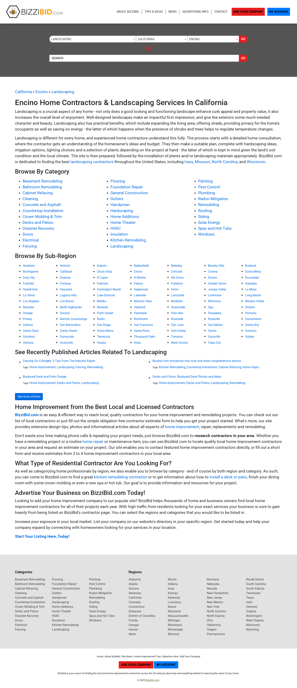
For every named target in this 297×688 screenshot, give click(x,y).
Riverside (177, 319)
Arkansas (135, 593)
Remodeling (208, 204)
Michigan (174, 620)
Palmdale (140, 313)
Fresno (138, 283)
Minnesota (175, 625)
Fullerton (177, 283)
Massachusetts (178, 616)
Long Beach (253, 295)
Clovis (138, 271)
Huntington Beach (109, 289)
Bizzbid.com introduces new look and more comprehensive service (196, 361)
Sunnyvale (67, 336)
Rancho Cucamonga (73, 319)
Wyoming (252, 629)
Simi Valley (178, 331)
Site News (127, 656)
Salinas (28, 325)
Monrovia (214, 301)
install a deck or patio (228, 477)
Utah (249, 602)
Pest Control (209, 187)
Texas (250, 597)
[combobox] (92, 39)
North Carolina (225, 162)
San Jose (177, 325)
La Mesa (251, 289)
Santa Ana (252, 325)
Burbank (250, 265)
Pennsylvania (216, 634)
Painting (205, 181)
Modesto (177, 301)
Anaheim (29, 265)
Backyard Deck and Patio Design (44, 376)
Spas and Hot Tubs (215, 228)
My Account (278, 11)
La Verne (29, 295)
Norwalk (102, 307)
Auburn (102, 265)
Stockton (29, 336)
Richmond (141, 319)
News (172, 11)
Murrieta (28, 307)
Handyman (120, 204)
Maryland (174, 611)
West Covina (179, 342)
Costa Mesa (253, 271)
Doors (28, 234)
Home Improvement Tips (147, 656)
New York (213, 607)
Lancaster (177, 295)
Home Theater (123, 222)
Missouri (202, 162)
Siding (203, 216)
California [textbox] (146, 39)
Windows (206, 234)
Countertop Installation (43, 210)
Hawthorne (30, 289)
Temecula (103, 336)
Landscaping (63, 92)
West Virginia (255, 620)
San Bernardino (70, 325)
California (23, 92)
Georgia (134, 625)
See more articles (28, 396)
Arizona (134, 588)
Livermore (214, 295)
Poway (27, 319)
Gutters (116, 199)
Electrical (31, 240)
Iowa (188, 162)
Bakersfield (141, 265)
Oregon (211, 629)
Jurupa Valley (217, 289)
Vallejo (249, 336)
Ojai (210, 307)
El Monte (140, 277)
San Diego (104, 325)
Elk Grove (177, 277)
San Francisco (143, 325)
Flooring (117, 181)
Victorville (66, 342)
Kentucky (174, 597)
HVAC (115, 228)
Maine (172, 607)
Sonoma (250, 331)
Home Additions (124, 216)
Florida (133, 620)
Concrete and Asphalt (42, 204)
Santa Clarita (68, 331)
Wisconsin (256, 162)
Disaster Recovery (38, 228)
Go (243, 39)
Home (100, 656)
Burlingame (30, 271)
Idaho (132, 634)
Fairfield (28, 283)
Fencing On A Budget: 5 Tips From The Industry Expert (59, 361)
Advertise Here (170, 656)
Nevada (212, 588)
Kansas (173, 593)
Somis (212, 331)
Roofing (205, 210)
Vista (137, 342)
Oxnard (65, 313)
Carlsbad (66, 271)
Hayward (66, 289)
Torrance (177, 336)
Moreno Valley (254, 301)
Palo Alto (177, 313)
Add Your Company (248, 11)
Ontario (250, 307)
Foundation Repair (126, 187)
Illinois (172, 579)
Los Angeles (31, 301)
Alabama (135, 579)
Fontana (65, 283)
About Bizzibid (128, 11)
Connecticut (137, 607)
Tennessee (253, 593)
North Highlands (71, 307)
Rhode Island (254, 579)
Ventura (28, 342)
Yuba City (214, 342)
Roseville (214, 319)
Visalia (101, 342)
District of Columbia (142, 616)
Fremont (102, 283)
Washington (254, 616)
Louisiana (174, 602)
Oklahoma (214, 625)
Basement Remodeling (42, 181)
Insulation (119, 234)
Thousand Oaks (144, 336)
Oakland (139, 307)
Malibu (101, 301)
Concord (176, 271)
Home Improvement (42, 367)
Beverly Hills (216, 265)
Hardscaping (121, 210)
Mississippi (175, 629)
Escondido (252, 277)
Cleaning (30, 199)
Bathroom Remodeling (42, 187)
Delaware (135, 611)
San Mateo (215, 325)
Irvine (174, 289)
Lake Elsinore (106, 295)
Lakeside (140, 295)
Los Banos (67, 301)
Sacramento (253, 319)
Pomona (250, 313)
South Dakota (255, 588)
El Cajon (102, 277)
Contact (221, 11)
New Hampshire (217, 593)
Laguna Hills (68, 295)
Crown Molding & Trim (42, 216)
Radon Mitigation (213, 199)
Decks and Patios (38, 222)
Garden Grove (217, 283)
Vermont (251, 607)
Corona (213, 271)
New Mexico (215, 602)
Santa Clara (31, 331)
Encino (42, 92)
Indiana (173, 584)
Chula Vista (104, 271)
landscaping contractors (91, 162)
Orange (28, 313)
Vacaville (214, 336)
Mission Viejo (143, 301)
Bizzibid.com (152, 680)
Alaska (133, 584)
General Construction (129, 193)
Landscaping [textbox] (61, 39)
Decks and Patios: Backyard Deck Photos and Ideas (186, 376)
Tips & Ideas (154, 11)
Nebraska (213, 584)
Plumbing (206, 193)
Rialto (101, 319)
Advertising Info (195, 11)
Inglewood (141, 289)
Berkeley (176, 265)
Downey (65, 277)
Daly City (29, 277)
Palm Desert (105, 313)
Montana (213, 579)
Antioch (65, 265)
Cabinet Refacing (38, 193)
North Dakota (216, 616)
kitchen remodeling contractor (120, 477)
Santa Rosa (141, 331)
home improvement (182, 427)
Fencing (30, 246)
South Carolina (256, 584)
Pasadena (214, 313)
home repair (92, 441)
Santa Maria (105, 331)
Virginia (251, 611)
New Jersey (214, 597)
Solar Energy (209, 222)
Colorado (135, 602)
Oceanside (178, 307)
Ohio (210, 620)
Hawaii (133, 629)
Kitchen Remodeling (128, 240)
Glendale (251, 283)
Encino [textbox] (194, 39)
